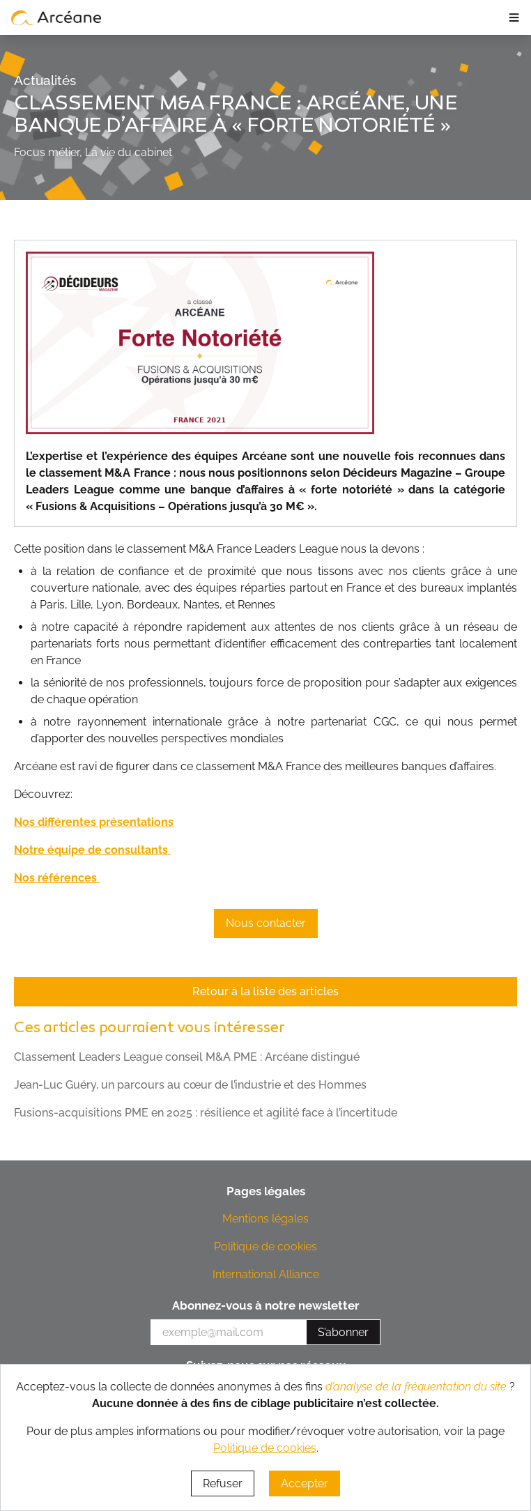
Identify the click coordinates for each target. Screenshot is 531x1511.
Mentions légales (265, 1218)
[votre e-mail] (229, 1332)
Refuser (223, 1483)
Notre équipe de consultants (92, 850)
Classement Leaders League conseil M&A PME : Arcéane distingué (187, 1057)
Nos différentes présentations (94, 822)
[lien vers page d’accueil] (56, 17)
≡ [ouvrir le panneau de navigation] (514, 17)
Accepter (304, 1483)
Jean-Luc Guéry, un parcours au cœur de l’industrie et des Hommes (190, 1084)
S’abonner (343, 1332)
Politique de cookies (265, 1246)
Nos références (57, 877)
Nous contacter (266, 923)
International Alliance (266, 1274)
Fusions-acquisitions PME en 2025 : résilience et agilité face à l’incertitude (205, 1112)
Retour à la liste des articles (265, 991)
